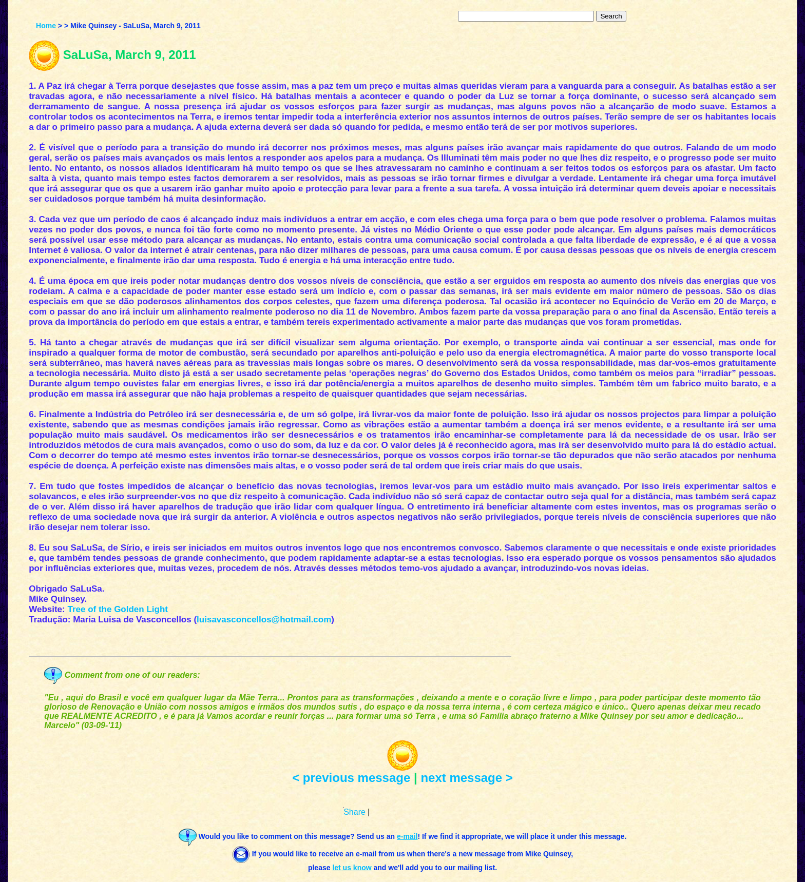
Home (46, 26)
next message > (466, 778)
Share (354, 812)
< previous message (351, 778)
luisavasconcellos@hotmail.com (264, 619)
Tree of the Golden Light (117, 609)
